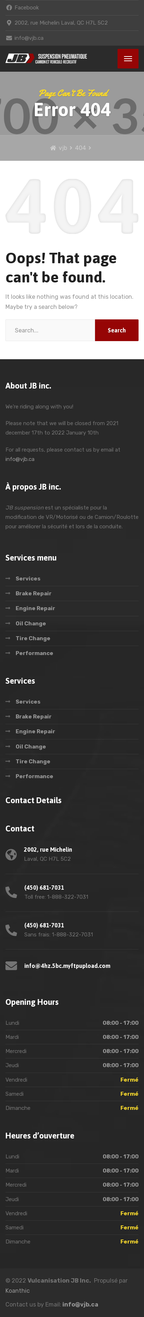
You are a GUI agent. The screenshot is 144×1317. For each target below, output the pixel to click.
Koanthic (17, 1290)
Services (28, 578)
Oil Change (31, 623)
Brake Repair (34, 593)
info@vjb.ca (19, 459)
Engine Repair (35, 608)
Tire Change (33, 638)
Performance (34, 653)
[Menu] (128, 58)
